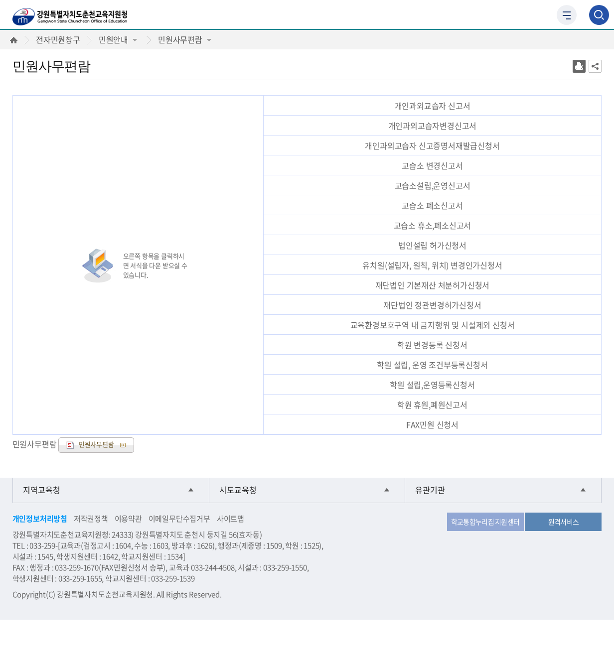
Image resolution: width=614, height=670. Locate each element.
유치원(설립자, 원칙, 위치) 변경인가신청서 (432, 265)
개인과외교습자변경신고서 (432, 126)
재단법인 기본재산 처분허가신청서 (432, 285)
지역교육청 (41, 490)
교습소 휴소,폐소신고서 (432, 225)
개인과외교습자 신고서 (432, 106)
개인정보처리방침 (39, 518)
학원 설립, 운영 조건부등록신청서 (432, 365)
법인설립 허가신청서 (432, 245)
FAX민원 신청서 (432, 424)
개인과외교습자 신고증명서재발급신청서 (432, 145)
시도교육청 (238, 490)
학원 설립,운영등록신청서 (432, 385)
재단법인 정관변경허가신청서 (432, 305)
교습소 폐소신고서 (432, 205)
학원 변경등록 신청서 (432, 345)
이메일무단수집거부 (179, 518)
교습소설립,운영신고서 (432, 185)
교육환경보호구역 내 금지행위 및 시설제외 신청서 (432, 325)
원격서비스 (563, 522)
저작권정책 (91, 518)
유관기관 (430, 490)
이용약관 (128, 518)
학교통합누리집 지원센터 (485, 522)
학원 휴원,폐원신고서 (432, 404)
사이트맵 (230, 518)
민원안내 (118, 39)
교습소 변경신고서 (432, 165)
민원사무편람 (184, 39)
